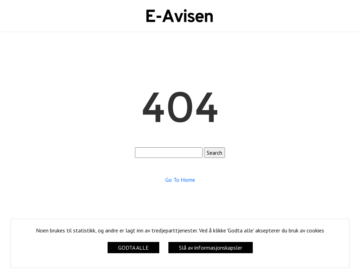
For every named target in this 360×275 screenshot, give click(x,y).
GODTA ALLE (133, 247)
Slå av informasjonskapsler (210, 247)
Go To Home (180, 179)
